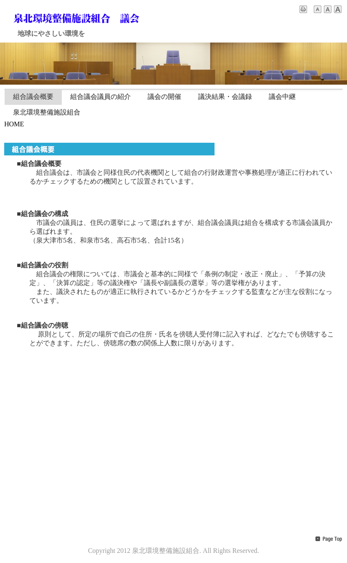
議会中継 (282, 96)
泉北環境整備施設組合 (46, 112)
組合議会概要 (33, 96)
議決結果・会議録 (225, 96)
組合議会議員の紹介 (100, 96)
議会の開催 (164, 96)
